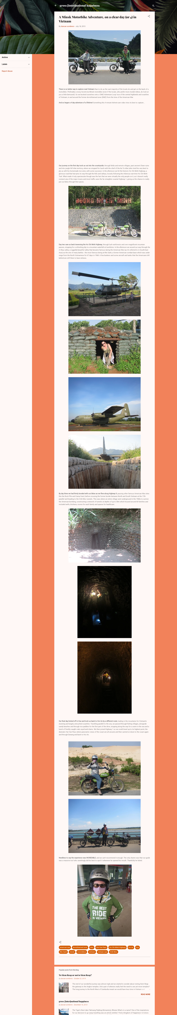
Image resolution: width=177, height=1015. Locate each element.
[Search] (153, 6)
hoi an (131, 947)
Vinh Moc (113, 952)
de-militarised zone (80, 947)
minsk (72, 952)
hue (137, 947)
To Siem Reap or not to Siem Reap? (75, 975)
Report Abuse (7, 71)
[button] (149, 16)
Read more (145, 994)
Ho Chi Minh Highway (117, 947)
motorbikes (81, 952)
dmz (91, 947)
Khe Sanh (63, 952)
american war (65, 947)
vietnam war (102, 952)
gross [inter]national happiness (80, 5)
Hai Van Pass (101, 947)
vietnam (92, 952)
